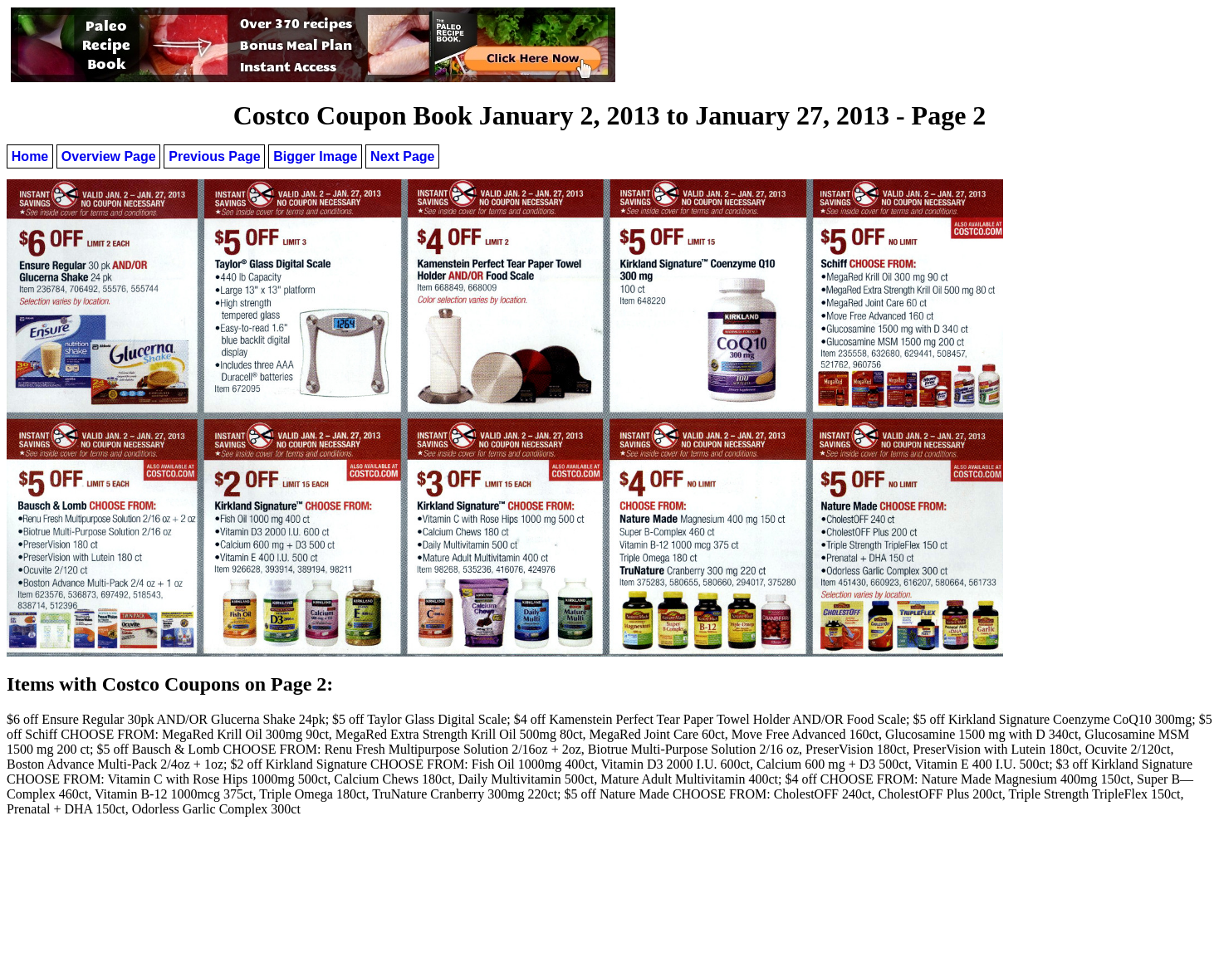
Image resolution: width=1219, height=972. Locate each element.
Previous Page (214, 156)
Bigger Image (315, 156)
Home (30, 156)
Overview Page (108, 156)
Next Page (402, 156)
